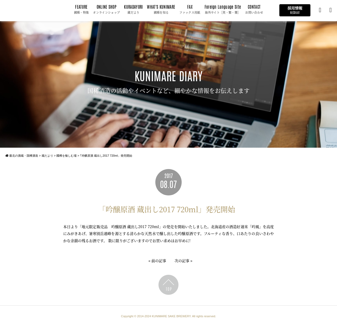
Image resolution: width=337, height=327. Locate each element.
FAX (189, 10)
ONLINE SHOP (106, 10)
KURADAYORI (133, 10)
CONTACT (254, 10)
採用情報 (294, 10)
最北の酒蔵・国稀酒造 (21, 155)
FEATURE (81, 10)
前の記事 (158, 260)
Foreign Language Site (223, 10)
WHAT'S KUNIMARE (161, 10)
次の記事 (182, 260)
